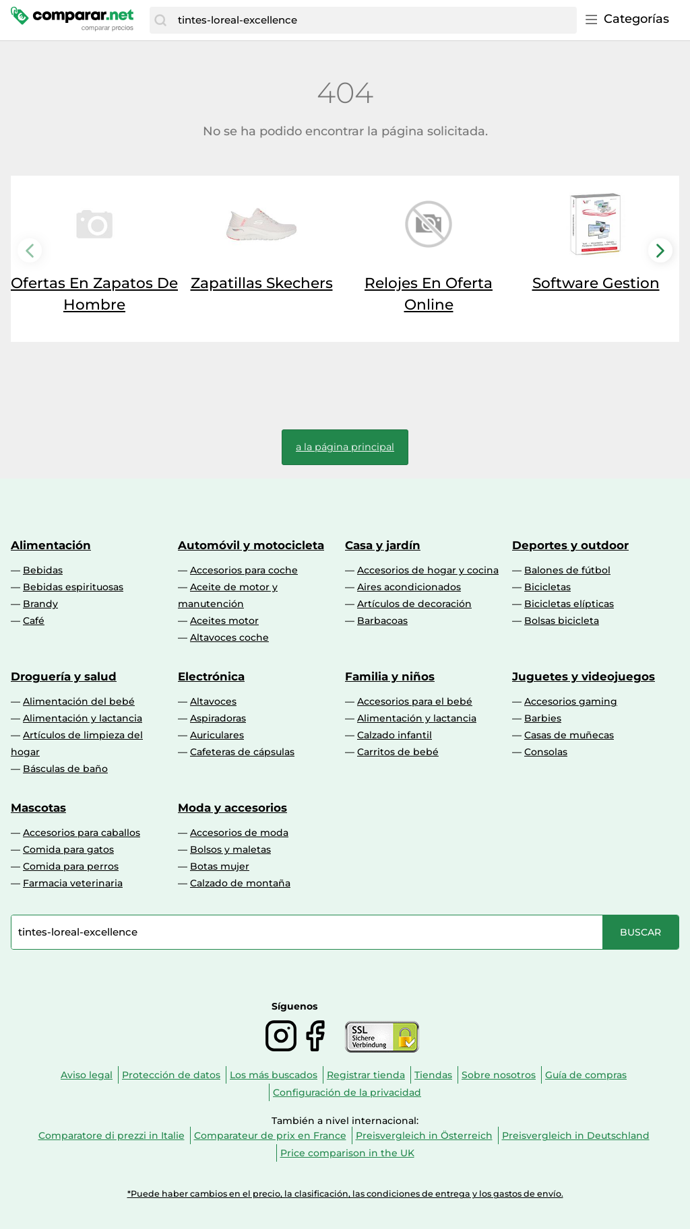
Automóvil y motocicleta (251, 545)
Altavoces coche (229, 637)
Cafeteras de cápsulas (242, 752)
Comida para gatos (68, 849)
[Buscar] (160, 20)
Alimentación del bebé (79, 701)
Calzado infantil (394, 735)
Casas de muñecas (569, 735)
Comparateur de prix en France (270, 1135)
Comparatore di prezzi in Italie (111, 1135)
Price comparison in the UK (347, 1153)
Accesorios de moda (239, 833)
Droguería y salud (64, 676)
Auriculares (217, 735)
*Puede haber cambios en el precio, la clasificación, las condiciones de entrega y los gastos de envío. (345, 1194)
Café (33, 620)
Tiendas (433, 1075)
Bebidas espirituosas (73, 587)
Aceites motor (224, 620)
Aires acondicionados (409, 587)
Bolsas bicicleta (561, 620)
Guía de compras (586, 1075)
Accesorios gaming (570, 701)
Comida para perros (71, 866)
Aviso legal (87, 1075)
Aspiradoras (218, 718)
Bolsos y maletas (230, 849)
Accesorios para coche (244, 570)
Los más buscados (273, 1075)
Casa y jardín (382, 545)
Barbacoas (382, 620)
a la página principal (345, 447)
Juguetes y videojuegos (583, 676)
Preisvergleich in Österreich (424, 1135)
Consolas (545, 752)
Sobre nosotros (499, 1075)
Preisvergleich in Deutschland (576, 1135)
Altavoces (213, 701)
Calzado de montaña (240, 883)
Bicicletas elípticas (569, 604)
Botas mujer (219, 866)
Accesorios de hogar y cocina (428, 570)
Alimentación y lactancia (82, 718)
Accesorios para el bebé (414, 701)
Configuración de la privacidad (347, 1092)
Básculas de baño (65, 769)
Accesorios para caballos (81, 833)
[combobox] (374, 20)
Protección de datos (171, 1075)
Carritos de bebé (398, 752)
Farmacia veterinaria (73, 883)
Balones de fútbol (567, 570)
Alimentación (51, 545)
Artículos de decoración (414, 604)
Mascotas (38, 807)
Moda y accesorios (232, 807)
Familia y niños (390, 676)
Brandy (40, 604)
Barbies (542, 718)
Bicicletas (547, 587)
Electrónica (211, 676)
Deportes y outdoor (570, 545)
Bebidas (43, 570)
